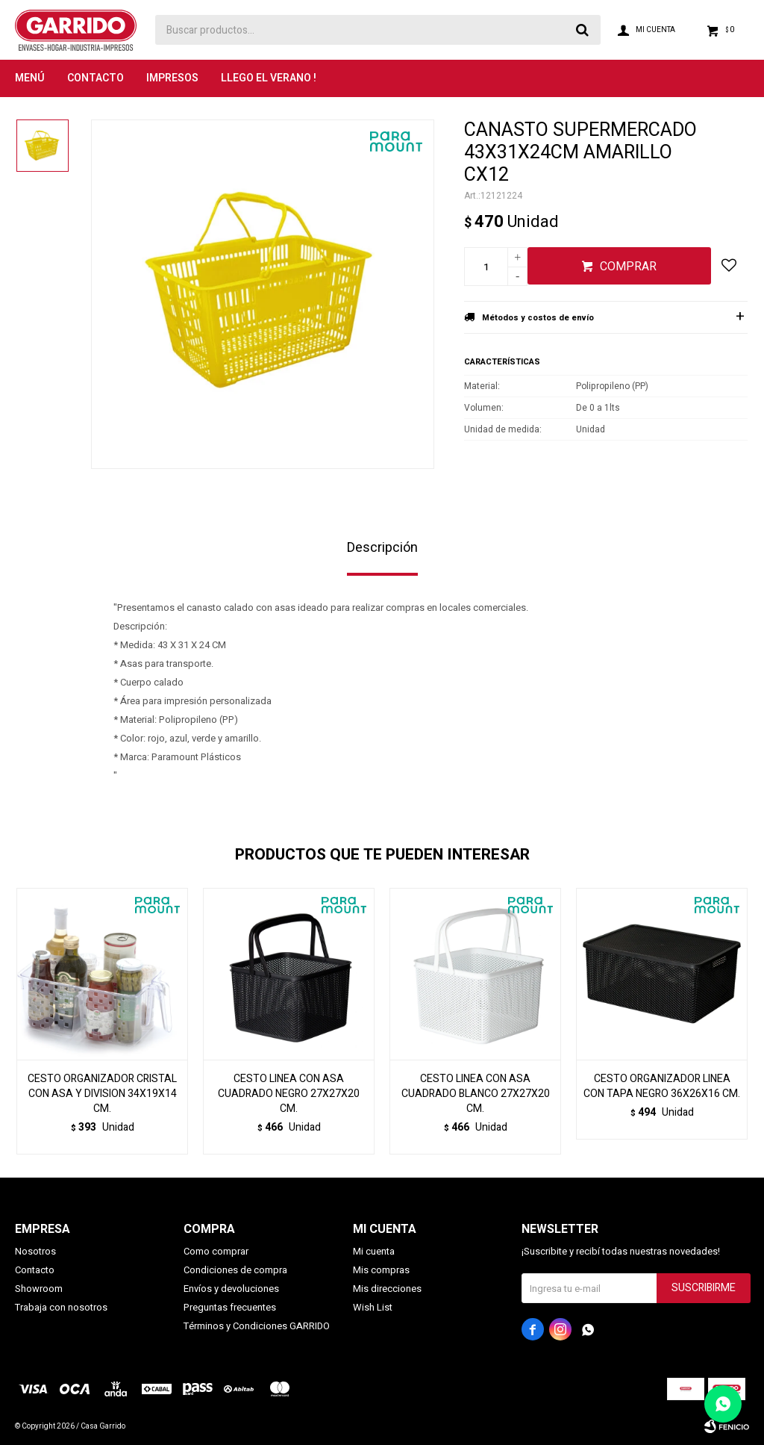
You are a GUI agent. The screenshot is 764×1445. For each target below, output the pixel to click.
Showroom (39, 1288)
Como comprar (216, 1251)
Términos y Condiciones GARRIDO (257, 1326)
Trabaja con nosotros (61, 1307)
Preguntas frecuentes (230, 1307)
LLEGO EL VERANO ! (268, 78)
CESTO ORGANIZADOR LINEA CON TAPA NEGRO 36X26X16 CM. (661, 1086)
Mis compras (381, 1270)
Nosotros (35, 1251)
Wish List (372, 1307)
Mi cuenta (374, 1251)
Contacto (95, 78)
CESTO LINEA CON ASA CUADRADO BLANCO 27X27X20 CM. (475, 1094)
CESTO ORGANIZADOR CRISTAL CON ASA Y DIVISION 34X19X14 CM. (102, 1094)
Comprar (628, 267)
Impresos (172, 78)
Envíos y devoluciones (231, 1288)
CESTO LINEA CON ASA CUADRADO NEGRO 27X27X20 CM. (289, 1094)
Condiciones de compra (235, 1270)
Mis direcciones (387, 1288)
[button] (730, 1021)
